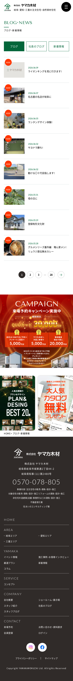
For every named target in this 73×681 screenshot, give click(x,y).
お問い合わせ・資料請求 (50, 627)
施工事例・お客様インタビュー (54, 557)
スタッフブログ (12, 611)
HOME (7, 433)
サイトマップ (51, 658)
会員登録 (8, 633)
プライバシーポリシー (26, 658)
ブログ (14, 46)
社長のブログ (37, 46)
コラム (7, 569)
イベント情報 (10, 557)
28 (51, 275)
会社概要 (8, 600)
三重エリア (11, 541)
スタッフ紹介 (10, 606)
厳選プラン (9, 563)
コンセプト (9, 584)
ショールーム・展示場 (49, 600)
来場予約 (8, 627)
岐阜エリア (11, 536)
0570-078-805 (36, 481)
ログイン (43, 633)
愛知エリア (46, 536)
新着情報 (59, 46)
